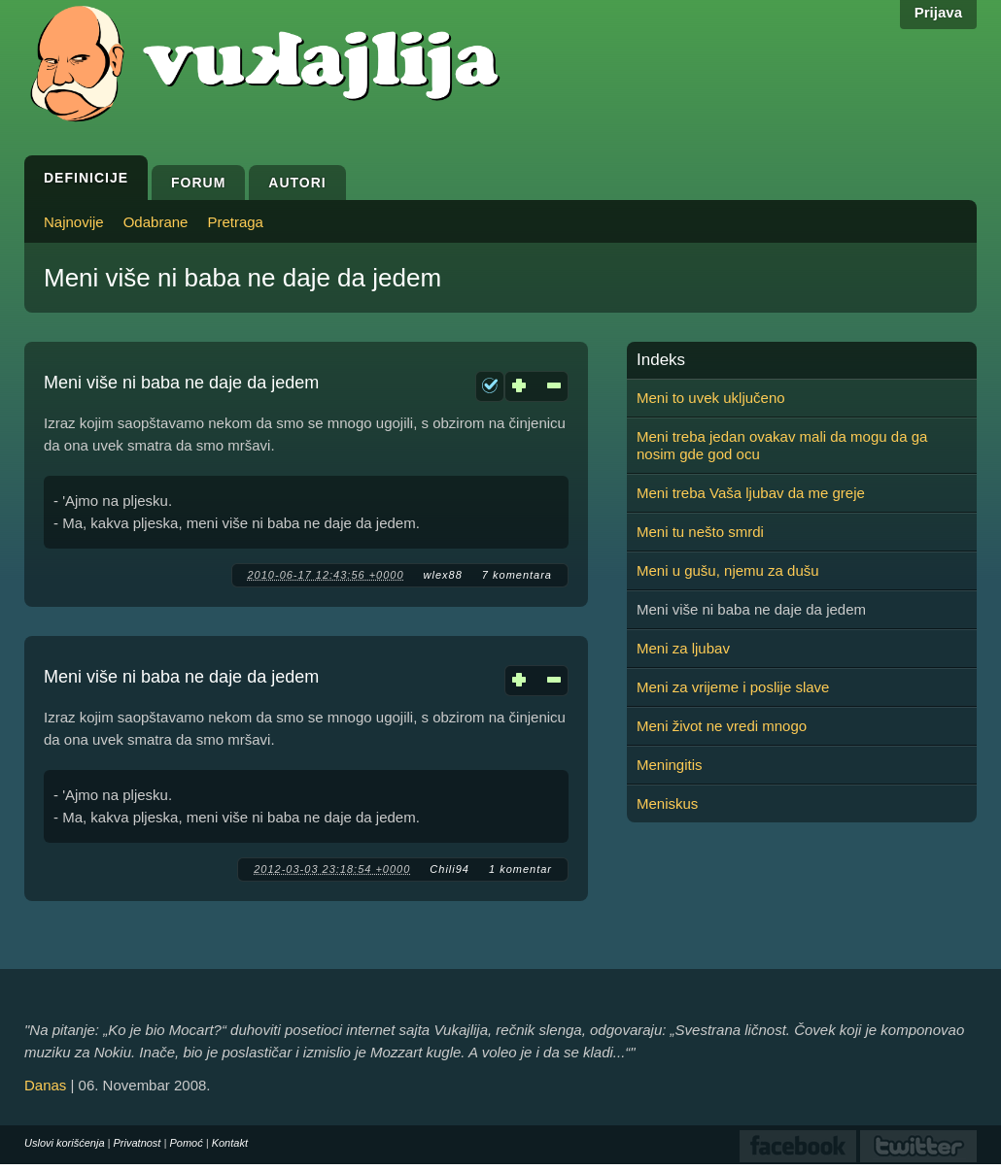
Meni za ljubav (683, 648)
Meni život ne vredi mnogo (722, 726)
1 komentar (520, 869)
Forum (198, 182)
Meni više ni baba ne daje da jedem (181, 382)
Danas (45, 1085)
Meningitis (670, 764)
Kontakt (230, 1143)
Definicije (86, 177)
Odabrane (156, 222)
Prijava (938, 12)
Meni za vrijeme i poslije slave (733, 687)
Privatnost (137, 1143)
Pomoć (185, 1143)
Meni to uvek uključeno (711, 397)
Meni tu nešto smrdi (700, 531)
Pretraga (235, 222)
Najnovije (74, 222)
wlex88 (443, 575)
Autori (297, 182)
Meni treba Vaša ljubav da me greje (751, 493)
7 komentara (517, 575)
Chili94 (449, 869)
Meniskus (667, 803)
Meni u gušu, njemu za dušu (728, 570)
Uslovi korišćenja (64, 1143)
